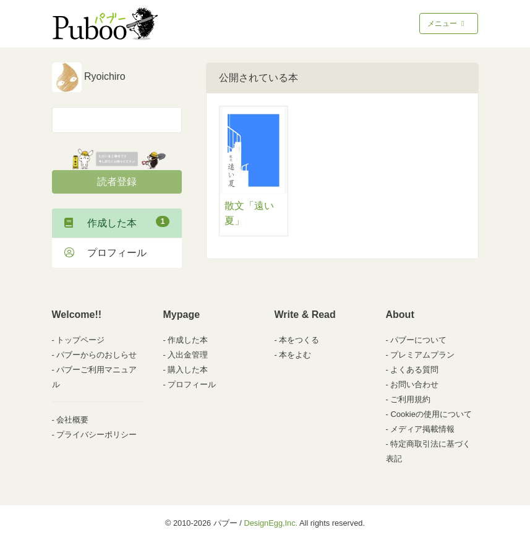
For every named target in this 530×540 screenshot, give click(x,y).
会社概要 (72, 419)
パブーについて (418, 340)
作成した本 (116, 222)
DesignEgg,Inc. (270, 523)
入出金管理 (188, 354)
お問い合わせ (414, 384)
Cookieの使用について (430, 414)
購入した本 (188, 369)
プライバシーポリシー (96, 434)
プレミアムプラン (422, 354)
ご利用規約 (410, 399)
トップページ (80, 340)
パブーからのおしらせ (96, 354)
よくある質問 (414, 369)
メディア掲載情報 (422, 429)
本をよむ (295, 354)
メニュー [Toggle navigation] (446, 23)
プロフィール (105, 252)
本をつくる (299, 340)
